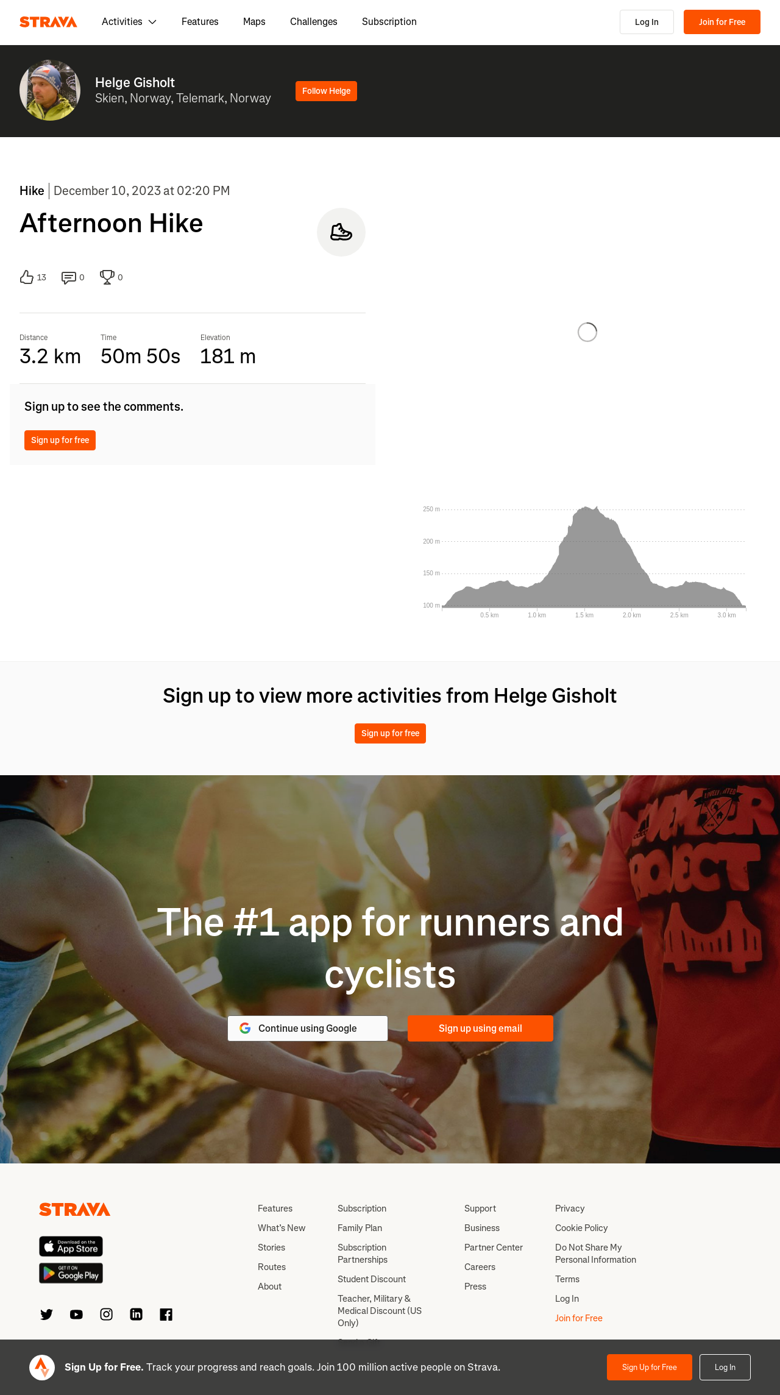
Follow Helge (326, 91)
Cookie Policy (581, 1228)
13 (33, 277)
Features (200, 21)
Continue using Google (297, 1028)
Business (482, 1228)
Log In (647, 22)
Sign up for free (60, 440)
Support (480, 1208)
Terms (567, 1279)
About (270, 1286)
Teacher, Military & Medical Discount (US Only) (380, 1311)
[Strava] (48, 22)
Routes (272, 1267)
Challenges (314, 21)
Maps (254, 21)
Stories (271, 1247)
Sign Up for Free (649, 1367)
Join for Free (722, 22)
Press (475, 1286)
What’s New (281, 1228)
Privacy (570, 1208)
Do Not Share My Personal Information (595, 1253)
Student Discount (372, 1279)
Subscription (389, 21)
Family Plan (360, 1228)
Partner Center (493, 1247)
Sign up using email (480, 1028)
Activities (129, 21)
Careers (479, 1267)
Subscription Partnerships (363, 1253)
